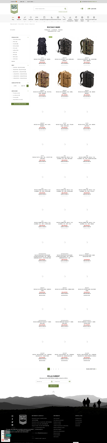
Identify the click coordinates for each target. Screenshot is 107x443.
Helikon (14, 50)
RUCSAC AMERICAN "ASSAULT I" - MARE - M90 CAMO (42, 322)
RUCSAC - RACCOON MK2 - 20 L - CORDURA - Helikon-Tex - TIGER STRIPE (42, 355)
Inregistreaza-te (93, 1)
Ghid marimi (56, 436)
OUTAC (14, 58)
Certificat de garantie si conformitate (61, 425)
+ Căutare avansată (62, 11)
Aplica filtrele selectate (20, 103)
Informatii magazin (57, 429)
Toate (58, 31)
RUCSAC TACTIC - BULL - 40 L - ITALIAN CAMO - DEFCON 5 (64, 125)
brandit (14, 43)
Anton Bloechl (16, 39)
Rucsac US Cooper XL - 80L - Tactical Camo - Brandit (42, 92)
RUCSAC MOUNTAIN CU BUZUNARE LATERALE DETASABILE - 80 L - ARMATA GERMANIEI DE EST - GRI (64, 256)
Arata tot (13, 61)
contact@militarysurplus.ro (37, 429)
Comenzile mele (78, 420)
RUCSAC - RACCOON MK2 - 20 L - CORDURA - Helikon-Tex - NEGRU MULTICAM (64, 355)
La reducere (54, 29)
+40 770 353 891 (48, 422)
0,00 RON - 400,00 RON (18, 67)
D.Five (14, 48)
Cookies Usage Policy (11, 430)
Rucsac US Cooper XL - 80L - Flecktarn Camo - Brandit (87, 60)
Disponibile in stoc (52, 31)
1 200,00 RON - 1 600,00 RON (19, 73)
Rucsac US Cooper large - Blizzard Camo (87, 290)
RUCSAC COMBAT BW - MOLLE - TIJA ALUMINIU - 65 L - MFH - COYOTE (87, 190)
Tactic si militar (21, 24)
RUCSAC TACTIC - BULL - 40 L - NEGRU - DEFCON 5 (87, 125)
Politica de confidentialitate (59, 431)
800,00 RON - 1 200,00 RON (19, 71)
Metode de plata (57, 433)
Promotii (60, 29)
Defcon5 (15, 46)
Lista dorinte (77, 423)
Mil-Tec (14, 56)
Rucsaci (26, 24)
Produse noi (47, 29)
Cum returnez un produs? (59, 420)
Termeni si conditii (57, 423)
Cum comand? (57, 418)
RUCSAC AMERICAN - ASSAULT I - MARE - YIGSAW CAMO (87, 322)
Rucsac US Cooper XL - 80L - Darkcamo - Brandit (64, 60)
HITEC (14, 52)
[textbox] (50, 9)
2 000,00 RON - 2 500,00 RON (19, 78)
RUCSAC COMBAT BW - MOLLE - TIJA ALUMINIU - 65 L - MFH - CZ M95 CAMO (42, 223)
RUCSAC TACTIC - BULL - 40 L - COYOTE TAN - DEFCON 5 (42, 157)
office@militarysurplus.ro (42, 433)
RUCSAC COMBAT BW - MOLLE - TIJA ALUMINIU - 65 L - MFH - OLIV (65, 223)
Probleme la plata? (57, 422)
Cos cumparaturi (78, 422)
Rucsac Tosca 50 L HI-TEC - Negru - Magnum (42, 60)
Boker (14, 41)
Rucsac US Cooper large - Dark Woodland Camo (87, 255)
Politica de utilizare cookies (59, 427)
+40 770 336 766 (46, 425)
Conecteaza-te (53, 386)
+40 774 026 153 (45, 423)
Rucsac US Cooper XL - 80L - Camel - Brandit (64, 92)
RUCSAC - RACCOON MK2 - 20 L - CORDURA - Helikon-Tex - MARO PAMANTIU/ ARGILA (87, 355)
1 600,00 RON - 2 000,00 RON (19, 76)
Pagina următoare (91, 369)
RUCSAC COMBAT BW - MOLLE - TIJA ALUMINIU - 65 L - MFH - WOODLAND (65, 190)
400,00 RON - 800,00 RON (18, 69)
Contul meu (77, 425)
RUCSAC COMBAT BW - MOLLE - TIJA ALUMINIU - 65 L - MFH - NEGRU (87, 223)
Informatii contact (38, 415)
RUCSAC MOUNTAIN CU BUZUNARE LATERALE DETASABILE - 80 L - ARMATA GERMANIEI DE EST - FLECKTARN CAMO (42, 256)
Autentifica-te (85, 1)
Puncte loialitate (57, 434)
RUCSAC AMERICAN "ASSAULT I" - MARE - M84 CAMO (65, 322)
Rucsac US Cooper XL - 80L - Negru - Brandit (87, 92)
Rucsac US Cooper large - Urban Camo (64, 289)
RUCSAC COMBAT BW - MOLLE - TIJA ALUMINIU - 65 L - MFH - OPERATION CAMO (87, 157)
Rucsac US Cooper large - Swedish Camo (42, 290)
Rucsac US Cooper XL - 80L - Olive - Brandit (42, 125)
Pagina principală (13, 24)
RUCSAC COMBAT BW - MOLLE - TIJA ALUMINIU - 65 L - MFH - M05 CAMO (65, 157)
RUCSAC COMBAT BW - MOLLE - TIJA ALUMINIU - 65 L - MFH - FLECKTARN (42, 190)
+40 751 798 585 (35, 420)
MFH (14, 54)
